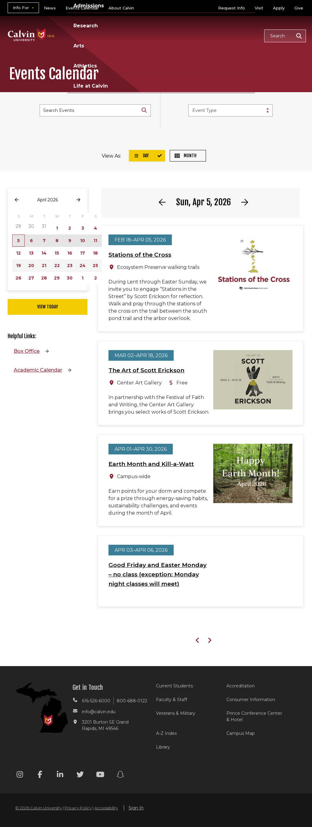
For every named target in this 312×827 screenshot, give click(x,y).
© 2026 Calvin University (38, 807)
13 (31, 253)
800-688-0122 (132, 701)
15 (57, 253)
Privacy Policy (78, 807)
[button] (285, 36)
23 (70, 265)
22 (57, 265)
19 (18, 265)
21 (44, 265)
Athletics (222, 28)
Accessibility (106, 807)
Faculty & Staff (171, 699)
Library (163, 747)
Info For (21, 7)
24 (83, 265)
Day (141, 155)
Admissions (124, 28)
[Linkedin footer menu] (60, 775)
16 (69, 253)
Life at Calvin (84, 43)
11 (95, 240)
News (50, 7)
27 (31, 278)
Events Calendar (82, 7)
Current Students (174, 686)
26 (18, 278)
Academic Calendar (38, 370)
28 (44, 278)
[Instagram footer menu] (19, 775)
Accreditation (240, 686)
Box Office (27, 351)
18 (95, 253)
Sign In (136, 808)
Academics (82, 28)
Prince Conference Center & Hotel (254, 716)
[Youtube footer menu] (100, 775)
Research (163, 28)
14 (44, 253)
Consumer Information (250, 699)
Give (298, 7)
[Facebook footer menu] (39, 775)
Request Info (231, 7)
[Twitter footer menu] (80, 775)
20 (31, 265)
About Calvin (121, 7)
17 (82, 253)
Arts (193, 28)
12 (18, 253)
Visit (259, 7)
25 (95, 265)
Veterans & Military (175, 713)
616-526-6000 (96, 701)
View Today (47, 307)
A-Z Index (166, 733)
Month (186, 155)
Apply (279, 7)
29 (57, 278)
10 (82, 240)
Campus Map (240, 733)
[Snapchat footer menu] (120, 775)
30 (70, 278)
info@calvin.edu (98, 711)
